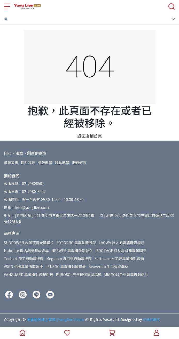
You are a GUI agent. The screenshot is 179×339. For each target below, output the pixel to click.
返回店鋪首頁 (89, 136)
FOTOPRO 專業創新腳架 (76, 242)
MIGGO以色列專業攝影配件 (126, 274)
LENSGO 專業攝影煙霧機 (65, 266)
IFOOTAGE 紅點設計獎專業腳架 (120, 250)
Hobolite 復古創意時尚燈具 (26, 250)
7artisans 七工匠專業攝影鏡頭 (119, 258)
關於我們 (28, 162)
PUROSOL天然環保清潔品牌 (79, 274)
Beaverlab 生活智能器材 (108, 266)
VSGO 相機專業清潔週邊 (23, 266)
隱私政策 (62, 162)
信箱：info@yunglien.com (26, 207)
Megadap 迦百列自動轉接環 (69, 258)
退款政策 (45, 162)
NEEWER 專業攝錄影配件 (72, 250)
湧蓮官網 (11, 162)
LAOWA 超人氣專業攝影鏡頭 (121, 242)
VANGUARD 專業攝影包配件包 (28, 274)
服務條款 (79, 162)
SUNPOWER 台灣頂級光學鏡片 (29, 242)
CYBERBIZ (151, 319)
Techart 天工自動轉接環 (24, 258)
